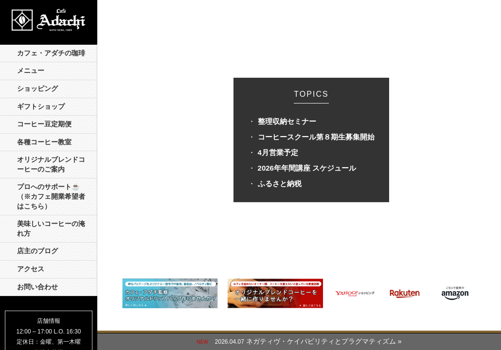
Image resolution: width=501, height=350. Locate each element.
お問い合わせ (37, 287)
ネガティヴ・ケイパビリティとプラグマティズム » (324, 341)
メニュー (30, 70)
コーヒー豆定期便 (44, 124)
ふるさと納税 (280, 183)
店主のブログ (37, 251)
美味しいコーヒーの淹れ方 (51, 228)
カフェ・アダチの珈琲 (51, 53)
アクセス (30, 269)
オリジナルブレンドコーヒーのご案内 (51, 164)
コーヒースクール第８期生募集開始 (316, 137)
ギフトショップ (41, 106)
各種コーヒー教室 (44, 142)
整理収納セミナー (287, 121)
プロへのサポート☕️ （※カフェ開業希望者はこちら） (52, 196)
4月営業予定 (278, 152)
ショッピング (37, 88)
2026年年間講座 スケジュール (307, 168)
